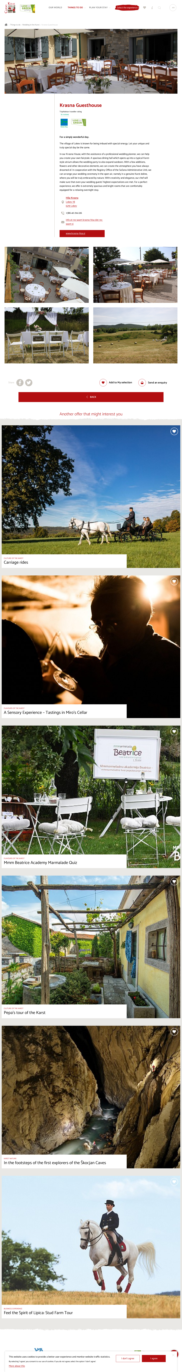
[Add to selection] (115, 382)
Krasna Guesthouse (50, 25)
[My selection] (144, 8)
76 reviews (65, 114)
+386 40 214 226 (74, 213)
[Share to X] (29, 382)
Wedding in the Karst (31, 25)
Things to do (15, 25)
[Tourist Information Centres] (152, 8)
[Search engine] (159, 8)
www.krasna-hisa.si (75, 233)
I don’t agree (127, 1359)
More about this (17, 1366)
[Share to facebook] (20, 382)
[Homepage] (10, 8)
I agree (154, 1359)
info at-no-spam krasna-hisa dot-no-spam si (84, 222)
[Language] (172, 8)
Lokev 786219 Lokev (72, 202)
